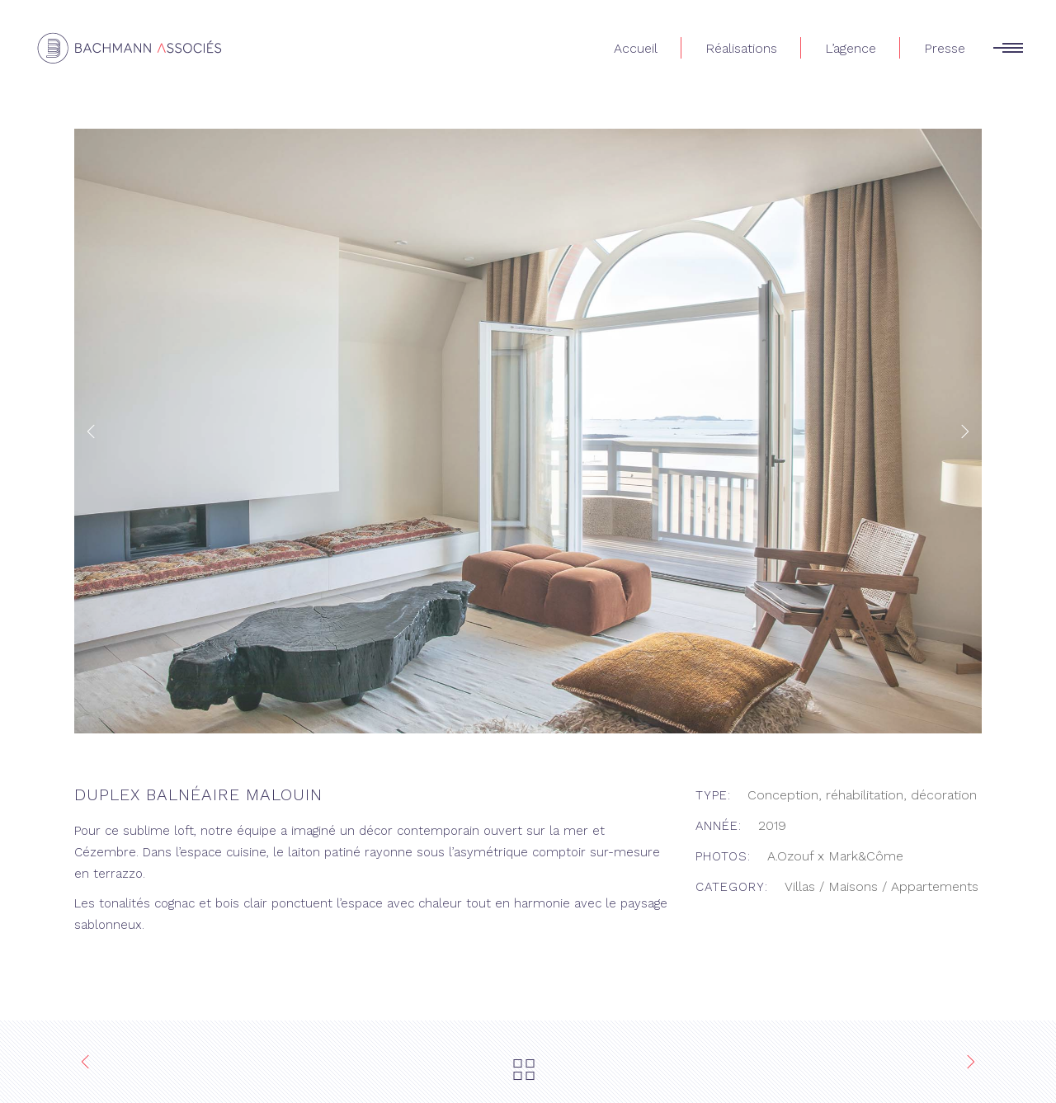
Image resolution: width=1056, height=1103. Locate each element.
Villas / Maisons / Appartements (881, 886)
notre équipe (238, 830)
